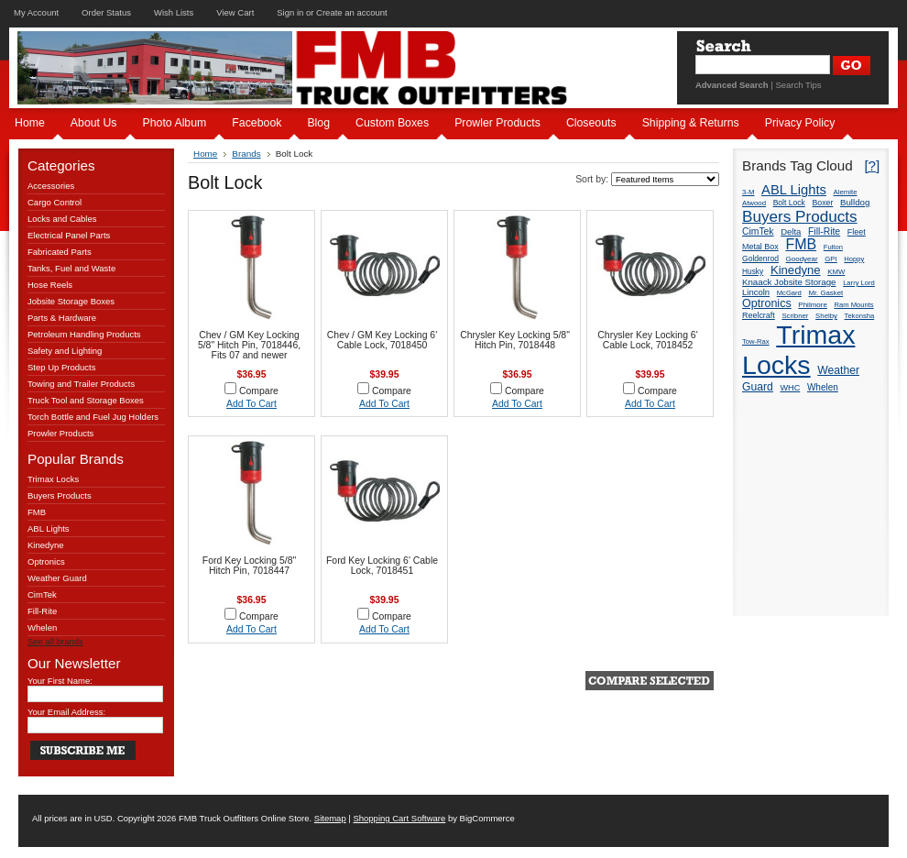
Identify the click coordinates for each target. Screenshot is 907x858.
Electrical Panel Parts (68, 235)
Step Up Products (61, 367)
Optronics (46, 561)
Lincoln (756, 292)
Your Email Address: (66, 712)
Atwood (754, 203)
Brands (246, 153)
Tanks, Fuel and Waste (71, 268)
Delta (791, 231)
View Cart (235, 12)
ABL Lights (48, 528)
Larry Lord (859, 283)
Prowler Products (60, 433)
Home (205, 153)
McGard (789, 293)
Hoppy (854, 259)
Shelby (826, 316)
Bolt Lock (789, 202)
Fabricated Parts (59, 252)
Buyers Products (59, 495)
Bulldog (854, 202)
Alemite (846, 192)
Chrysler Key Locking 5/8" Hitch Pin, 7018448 (515, 340)
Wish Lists (173, 12)
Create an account (352, 12)
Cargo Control (54, 202)
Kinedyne (45, 545)
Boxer (822, 202)
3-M (748, 192)
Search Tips (798, 85)
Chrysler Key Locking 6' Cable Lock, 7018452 (647, 340)
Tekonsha (860, 316)
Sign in (290, 12)
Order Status (106, 12)
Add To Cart (251, 404)
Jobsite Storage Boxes (71, 301)
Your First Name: (60, 681)
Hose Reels (49, 285)
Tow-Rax (756, 341)
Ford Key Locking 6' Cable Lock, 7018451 (382, 566)
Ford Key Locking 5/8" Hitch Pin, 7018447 (249, 566)
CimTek (42, 594)
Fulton (833, 247)
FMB (36, 512)
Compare (259, 391)
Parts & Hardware (61, 318)
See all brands (55, 641)
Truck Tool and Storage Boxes (85, 400)
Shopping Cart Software (399, 818)
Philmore (812, 305)
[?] (872, 165)
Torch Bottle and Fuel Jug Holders (92, 417)
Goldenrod (760, 258)
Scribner (794, 316)
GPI (830, 259)
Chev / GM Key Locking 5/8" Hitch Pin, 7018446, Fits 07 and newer (249, 345)
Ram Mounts (854, 305)
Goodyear (802, 259)
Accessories (50, 186)
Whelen (42, 627)
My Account (36, 12)
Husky (752, 271)
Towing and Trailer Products (81, 384)
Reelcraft (758, 315)
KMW (836, 272)
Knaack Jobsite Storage (789, 282)
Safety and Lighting (64, 351)
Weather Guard (57, 578)
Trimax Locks (53, 479)
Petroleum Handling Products (84, 334)
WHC (790, 387)
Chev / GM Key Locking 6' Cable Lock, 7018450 (382, 340)
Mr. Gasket (825, 293)
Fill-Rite (42, 611)
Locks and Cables (62, 219)
